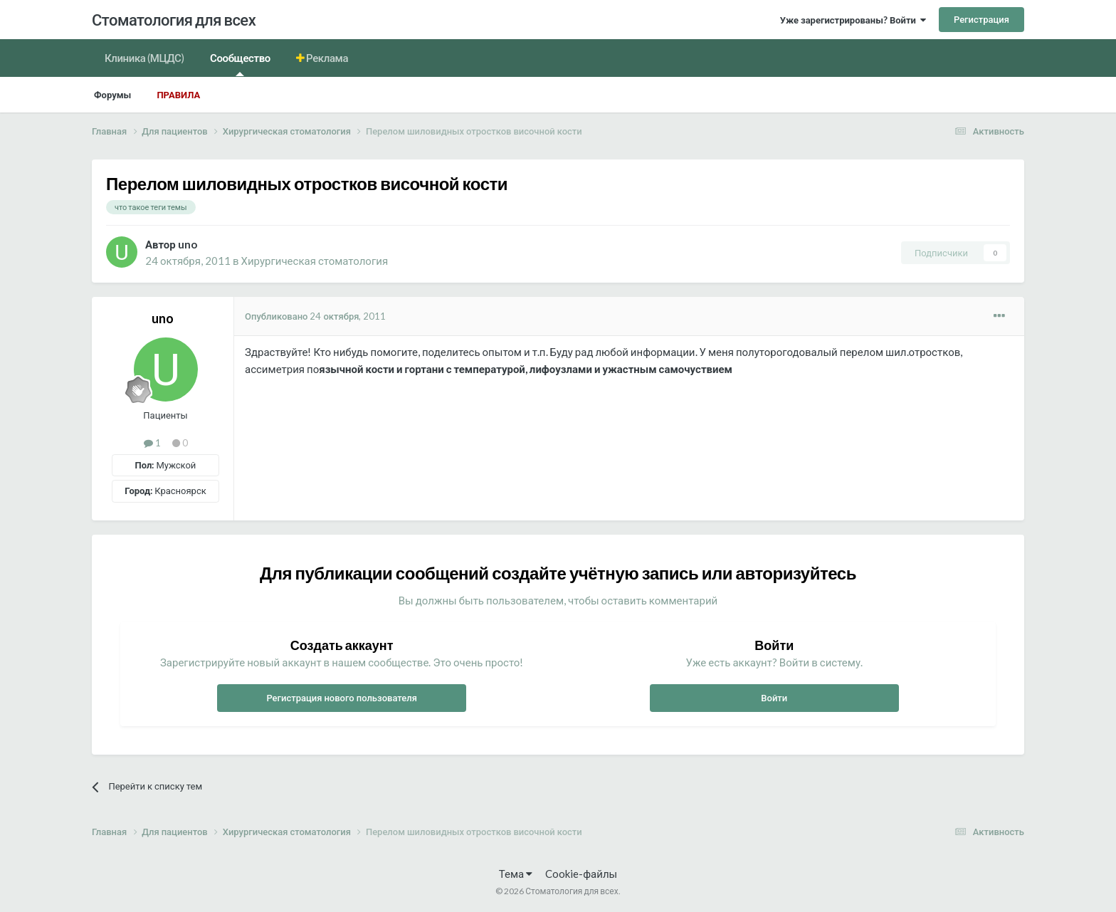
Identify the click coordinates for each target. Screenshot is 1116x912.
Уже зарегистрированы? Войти (853, 20)
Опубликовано (315, 316)
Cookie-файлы (581, 873)
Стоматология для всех (174, 19)
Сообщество (240, 63)
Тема (515, 873)
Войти (774, 697)
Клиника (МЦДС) (144, 57)
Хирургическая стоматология (315, 260)
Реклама (327, 57)
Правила (178, 94)
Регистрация (981, 19)
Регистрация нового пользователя (341, 697)
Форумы (112, 94)
